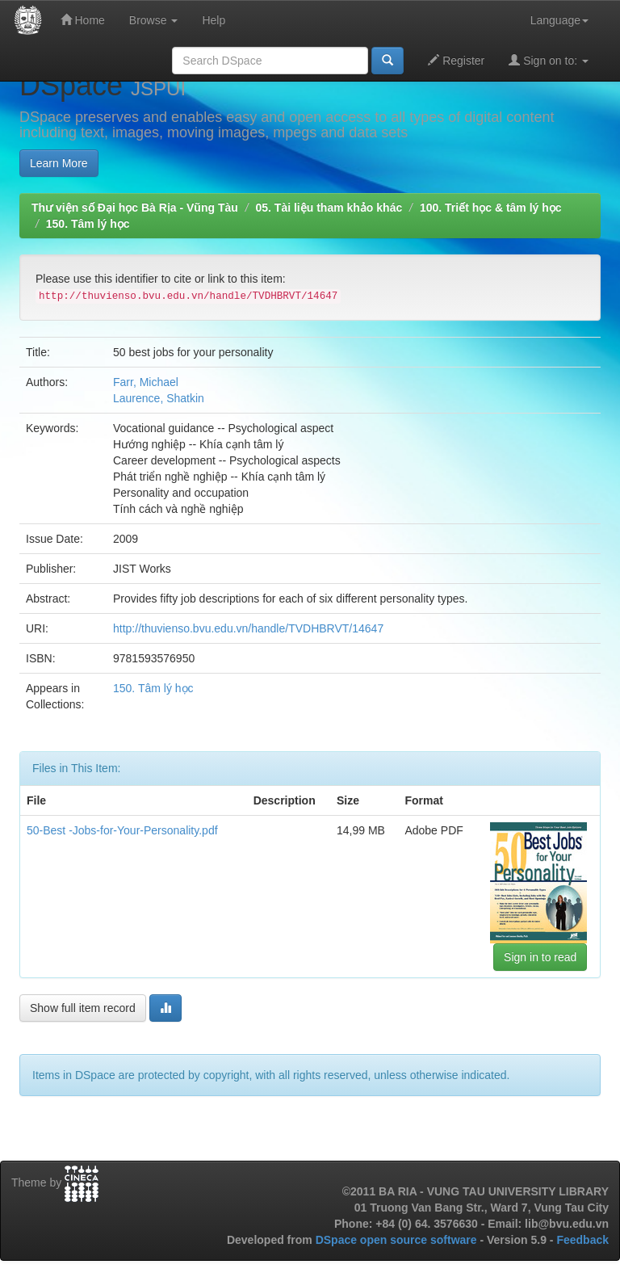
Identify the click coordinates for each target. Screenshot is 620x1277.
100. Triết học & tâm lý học (491, 207)
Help (213, 20)
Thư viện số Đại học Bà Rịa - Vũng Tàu (134, 207)
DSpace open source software (398, 1239)
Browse (153, 20)
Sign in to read (540, 957)
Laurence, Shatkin (158, 398)
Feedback (582, 1239)
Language (559, 20)
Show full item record (83, 1008)
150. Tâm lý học (88, 223)
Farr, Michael (145, 382)
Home (83, 20)
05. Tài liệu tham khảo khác (328, 207)
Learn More (59, 163)
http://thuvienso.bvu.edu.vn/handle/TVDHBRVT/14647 (248, 628)
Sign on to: (549, 60)
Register (456, 60)
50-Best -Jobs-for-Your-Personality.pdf (122, 830)
